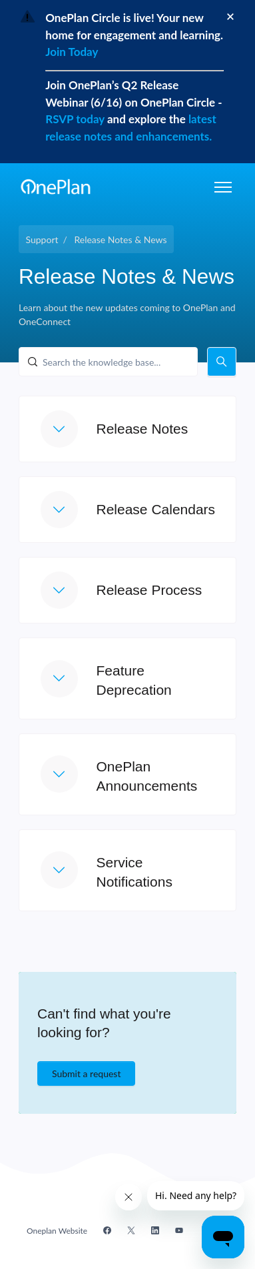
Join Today (71, 52)
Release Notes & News (120, 239)
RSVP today (76, 119)
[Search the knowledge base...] (108, 361)
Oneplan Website (57, 1231)
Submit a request (86, 1073)
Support (42, 239)
